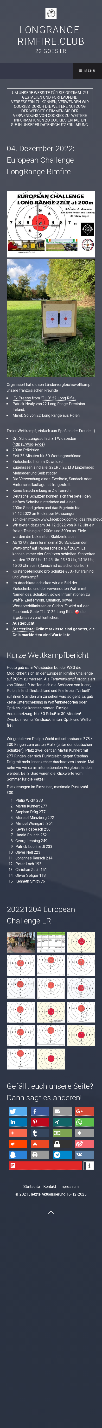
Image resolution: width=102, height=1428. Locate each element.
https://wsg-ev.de (29, 444)
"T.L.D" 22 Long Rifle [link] (58, 398)
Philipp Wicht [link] (43, 738)
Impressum (69, 1186)
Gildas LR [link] (22, 685)
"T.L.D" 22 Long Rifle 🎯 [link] (59, 611)
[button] (18, 1111)
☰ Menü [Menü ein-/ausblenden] (87, 70)
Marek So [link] (21, 415)
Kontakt (49, 1186)
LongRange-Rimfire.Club (50, 35)
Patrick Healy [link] (24, 404)
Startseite (31, 1186)
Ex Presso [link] (22, 398)
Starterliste (23, 629)
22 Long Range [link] (49, 415)
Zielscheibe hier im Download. (38, 461)
